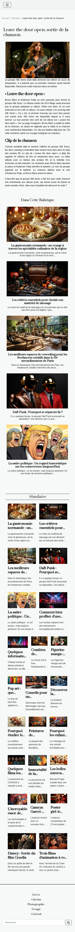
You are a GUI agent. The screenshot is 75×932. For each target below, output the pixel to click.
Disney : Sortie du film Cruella (21, 855)
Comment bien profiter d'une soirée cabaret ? (51, 616)
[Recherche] (33, 922)
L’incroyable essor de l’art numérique (17, 815)
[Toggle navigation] (7, 5)
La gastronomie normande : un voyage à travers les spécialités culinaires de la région (37, 247)
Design (36, 909)
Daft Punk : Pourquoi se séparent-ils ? (38, 412)
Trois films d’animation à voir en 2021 (53, 857)
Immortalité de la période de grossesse (37, 776)
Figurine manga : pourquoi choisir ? (58, 656)
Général (16, 18)
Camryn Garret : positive (36, 811)
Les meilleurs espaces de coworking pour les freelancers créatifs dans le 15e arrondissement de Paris (37, 358)
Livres (36, 895)
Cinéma (36, 899)
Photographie (36, 904)
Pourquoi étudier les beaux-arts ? (16, 737)
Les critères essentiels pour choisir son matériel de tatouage (37, 301)
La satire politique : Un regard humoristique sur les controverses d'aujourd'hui (37, 465)
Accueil (5, 18)
